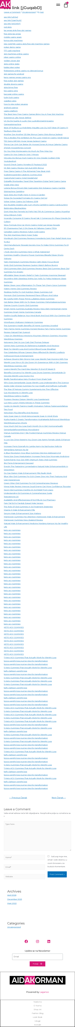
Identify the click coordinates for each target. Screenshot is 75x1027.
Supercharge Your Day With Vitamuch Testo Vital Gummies (30, 460)
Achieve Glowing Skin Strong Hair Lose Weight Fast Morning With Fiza (36, 359)
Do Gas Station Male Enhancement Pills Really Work (27, 473)
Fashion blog (37, 1013)
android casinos (11, 108)
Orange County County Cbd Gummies (21, 305)
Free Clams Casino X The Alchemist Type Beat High (27, 171)
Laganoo (44, 992)
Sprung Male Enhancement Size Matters (22, 513)
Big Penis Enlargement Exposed (18, 463)
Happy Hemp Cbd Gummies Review (20, 289)
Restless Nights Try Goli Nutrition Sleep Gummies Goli (28, 292)
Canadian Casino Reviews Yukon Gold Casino (24, 232)
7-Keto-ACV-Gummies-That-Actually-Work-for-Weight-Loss (30, 657)
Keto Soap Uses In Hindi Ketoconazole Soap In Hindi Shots (31, 416)
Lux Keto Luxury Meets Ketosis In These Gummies (26, 403)
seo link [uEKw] (11, 17)
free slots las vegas (12, 34)
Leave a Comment (12, 12)
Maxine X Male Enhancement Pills (19, 510)
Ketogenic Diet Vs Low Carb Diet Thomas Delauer (26, 342)
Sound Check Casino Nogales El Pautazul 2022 (25, 164)
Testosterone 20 (11, 497)
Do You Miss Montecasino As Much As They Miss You (28, 151)
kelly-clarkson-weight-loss (15, 671)
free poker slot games (14, 81)
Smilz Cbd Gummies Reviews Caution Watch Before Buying (31, 265)
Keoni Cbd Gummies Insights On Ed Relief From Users (28, 490)
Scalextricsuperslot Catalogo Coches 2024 (23, 175)
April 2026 (11, 895)
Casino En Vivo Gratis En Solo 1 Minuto (21, 154)
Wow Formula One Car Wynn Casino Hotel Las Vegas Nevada (32, 225)
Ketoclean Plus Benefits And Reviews (21, 413)
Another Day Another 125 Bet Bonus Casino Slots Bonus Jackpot (33, 134)
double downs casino (13, 84)
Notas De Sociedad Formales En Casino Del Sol (25, 198)
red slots (8, 27)
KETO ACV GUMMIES (14, 627)
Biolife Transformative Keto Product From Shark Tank (28, 379)
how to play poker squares (16, 104)
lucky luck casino (11, 97)
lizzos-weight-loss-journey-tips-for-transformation (26, 661)
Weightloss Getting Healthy (16, 396)
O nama (37, 1005)
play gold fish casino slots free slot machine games (26, 44)
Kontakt (37, 1025)
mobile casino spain (13, 37)
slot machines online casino (16, 54)
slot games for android (14, 74)
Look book (37, 1017)
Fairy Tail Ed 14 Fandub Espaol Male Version (23, 503)
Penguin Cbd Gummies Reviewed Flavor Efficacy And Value (31, 295)
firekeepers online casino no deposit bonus (23, 71)
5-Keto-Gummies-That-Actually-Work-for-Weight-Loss (28, 667)
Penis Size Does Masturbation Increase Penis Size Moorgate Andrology (36, 456)
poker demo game (12, 47)
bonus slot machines (13, 40)
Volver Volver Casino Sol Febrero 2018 (21, 201)
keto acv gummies (12, 530)
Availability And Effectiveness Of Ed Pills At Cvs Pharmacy (30, 500)
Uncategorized (29, 12)
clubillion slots (10, 101)
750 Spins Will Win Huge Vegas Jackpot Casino (25, 141)
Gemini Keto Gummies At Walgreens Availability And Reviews (31, 346)
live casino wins (11, 91)
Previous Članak (18, 798)
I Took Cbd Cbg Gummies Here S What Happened (27, 252)
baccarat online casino (14, 94)
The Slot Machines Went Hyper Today (21, 235)
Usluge (37, 1021)
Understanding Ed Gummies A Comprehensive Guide (28, 493)
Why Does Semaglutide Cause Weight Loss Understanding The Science (36, 382)
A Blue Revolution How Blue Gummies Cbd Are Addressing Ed (32, 453)
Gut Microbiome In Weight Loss (18, 393)
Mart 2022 (12, 903)
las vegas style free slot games (17, 30)
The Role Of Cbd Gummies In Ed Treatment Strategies (28, 507)
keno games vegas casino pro (17, 77)
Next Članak (59, 798)
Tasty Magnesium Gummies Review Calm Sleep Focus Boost (31, 262)
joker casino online (12, 57)
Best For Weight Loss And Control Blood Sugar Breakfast (30, 349)
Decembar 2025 (14, 899)
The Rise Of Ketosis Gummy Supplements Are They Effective (31, 389)
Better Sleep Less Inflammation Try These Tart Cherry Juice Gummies (35, 285)
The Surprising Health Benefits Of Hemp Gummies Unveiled (31, 325)
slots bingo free (11, 87)
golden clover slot (12, 61)
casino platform (11, 111)
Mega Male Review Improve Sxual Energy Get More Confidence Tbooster (37, 486)
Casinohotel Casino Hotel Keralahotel (21, 178)
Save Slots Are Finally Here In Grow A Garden (24, 195)
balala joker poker (12, 67)
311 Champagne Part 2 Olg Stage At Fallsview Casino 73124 (30, 228)
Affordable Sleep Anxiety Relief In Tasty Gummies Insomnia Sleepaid (34, 275)
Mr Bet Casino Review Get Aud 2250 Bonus (24, 168)
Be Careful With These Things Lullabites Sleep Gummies (29, 299)
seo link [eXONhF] (12, 24)
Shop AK (37, 1009)
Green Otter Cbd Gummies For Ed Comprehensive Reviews (31, 483)
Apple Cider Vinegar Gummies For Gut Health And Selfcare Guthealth (35, 386)
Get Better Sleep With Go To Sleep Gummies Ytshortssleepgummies (35, 302)
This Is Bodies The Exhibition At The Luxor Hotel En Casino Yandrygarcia (36, 138)
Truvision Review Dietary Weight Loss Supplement (26, 399)
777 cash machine (12, 51)
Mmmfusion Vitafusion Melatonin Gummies (23, 322)
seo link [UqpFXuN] (12, 20)
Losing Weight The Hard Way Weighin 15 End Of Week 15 (29, 369)
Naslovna (38, 1002)
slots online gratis (11, 64)
